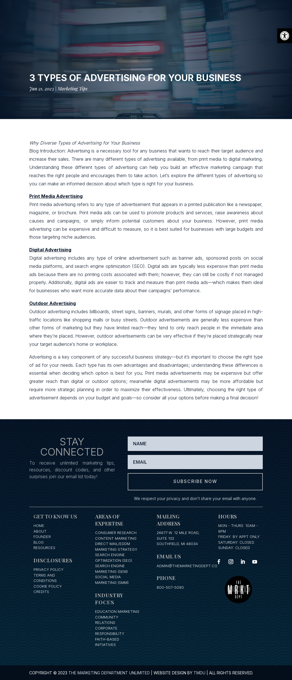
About (40, 531)
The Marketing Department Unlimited (109, 672)
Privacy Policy (48, 569)
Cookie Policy (47, 586)
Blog (38, 542)
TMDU (199, 672)
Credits (41, 591)
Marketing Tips (72, 89)
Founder (42, 536)
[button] (284, 35)
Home (38, 525)
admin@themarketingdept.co (187, 565)
